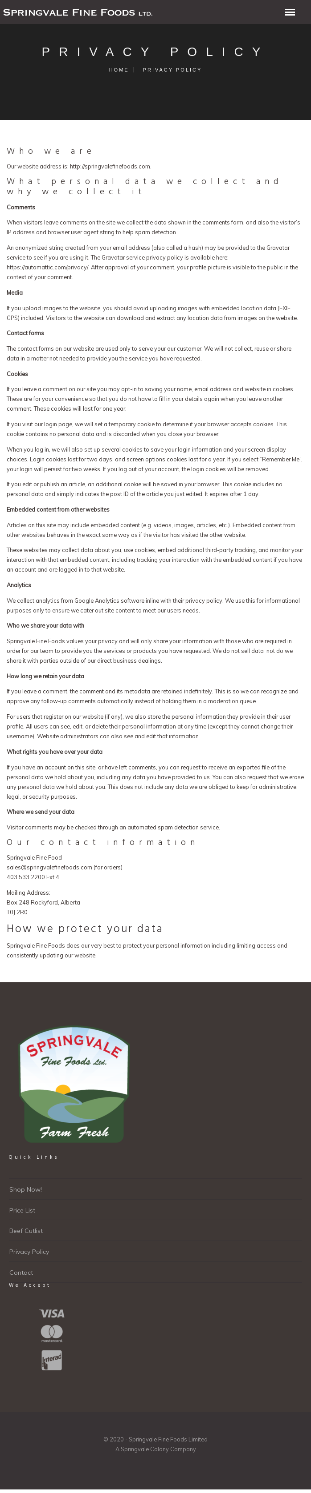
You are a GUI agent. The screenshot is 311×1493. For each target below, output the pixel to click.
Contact (21, 1273)
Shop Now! (25, 1189)
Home (119, 69)
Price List (22, 1210)
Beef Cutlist (26, 1231)
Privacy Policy (29, 1252)
